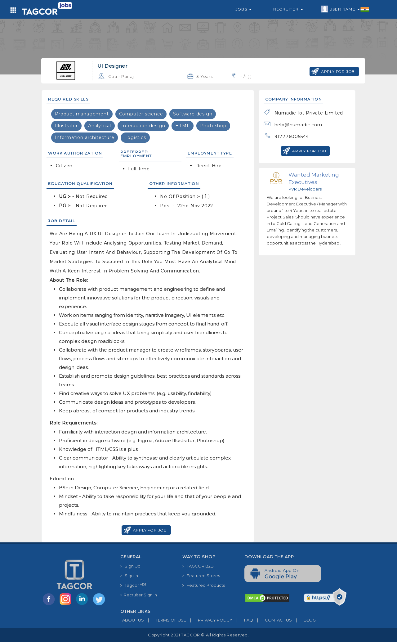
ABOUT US (132, 619)
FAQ (242, 619)
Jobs (243, 9)
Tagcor (133, 585)
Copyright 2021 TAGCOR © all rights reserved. (198, 634)
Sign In (129, 575)
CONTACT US (272, 619)
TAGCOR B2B (198, 565)
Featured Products (203, 585)
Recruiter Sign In (138, 594)
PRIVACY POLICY (209, 619)
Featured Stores (201, 575)
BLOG (304, 619)
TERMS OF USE (165, 619)
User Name (345, 9)
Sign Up (130, 565)
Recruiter (288, 9)
